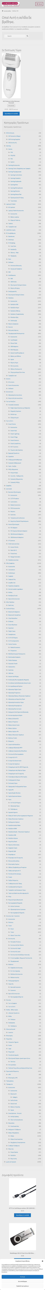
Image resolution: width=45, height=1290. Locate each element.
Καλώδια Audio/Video (14, 825)
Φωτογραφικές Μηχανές (15, 903)
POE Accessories (15, 508)
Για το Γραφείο (12, 1003)
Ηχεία (12, 359)
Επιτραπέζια (12, 1065)
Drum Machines (12, 625)
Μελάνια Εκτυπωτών (17, 974)
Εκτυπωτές (11, 938)
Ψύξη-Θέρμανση (13, 469)
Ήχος (9, 799)
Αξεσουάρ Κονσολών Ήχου (16, 702)
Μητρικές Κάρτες (13, 330)
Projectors (14, 650)
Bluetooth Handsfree (14, 615)
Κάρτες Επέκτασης (13, 845)
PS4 (12, 152)
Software (10, 262)
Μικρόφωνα (11, 854)
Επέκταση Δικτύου (13, 544)
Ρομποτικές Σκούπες (17, 450)
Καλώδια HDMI (12, 828)
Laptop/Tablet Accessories (16, 210)
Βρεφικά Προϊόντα (13, 453)
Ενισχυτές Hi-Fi (12, 757)
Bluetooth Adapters (14, 612)
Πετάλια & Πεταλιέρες (14, 874)
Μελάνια (10, 964)
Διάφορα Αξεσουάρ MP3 (15, 747)
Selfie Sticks (14, 1100)
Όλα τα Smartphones (17, 1120)
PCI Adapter (14, 527)
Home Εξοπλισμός (13, 524)
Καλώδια (10, 298)
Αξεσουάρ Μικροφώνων (15, 705)
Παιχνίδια (9, 1039)
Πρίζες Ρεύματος (13, 880)
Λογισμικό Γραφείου (16, 269)
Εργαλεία (11, 456)
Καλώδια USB (14, 304)
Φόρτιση (10, 1149)
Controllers (14, 502)
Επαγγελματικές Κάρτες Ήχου (17, 770)
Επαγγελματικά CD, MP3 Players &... (18, 767)
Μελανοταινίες (15, 977)
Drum (12, 929)
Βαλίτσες (11, 605)
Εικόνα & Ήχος (10, 608)
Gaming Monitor (15, 191)
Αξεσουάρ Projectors (14, 693)
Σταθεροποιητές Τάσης (15, 883)
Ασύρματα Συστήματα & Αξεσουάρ (18, 712)
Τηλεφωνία (9, 1084)
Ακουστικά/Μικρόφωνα (17, 353)
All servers (11, 382)
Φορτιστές (14, 1158)
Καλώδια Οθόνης (15, 311)
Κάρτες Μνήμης (15, 288)
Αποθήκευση (12, 275)
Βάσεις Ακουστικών (14, 725)
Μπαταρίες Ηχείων (13, 864)
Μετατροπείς (14, 366)
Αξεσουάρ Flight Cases (14, 689)
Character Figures (13, 1042)
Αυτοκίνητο (9, 392)
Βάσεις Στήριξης (15, 1107)
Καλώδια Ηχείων (13, 838)
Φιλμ (9, 896)
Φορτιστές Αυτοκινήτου (15, 398)
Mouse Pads (14, 343)
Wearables (11, 1123)
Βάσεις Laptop (15, 217)
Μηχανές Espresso (16, 411)
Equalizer (11, 628)
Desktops (11, 239)
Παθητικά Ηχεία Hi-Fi (14, 870)
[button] (42, 1261)
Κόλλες (10, 592)
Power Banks (14, 1152)
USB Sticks (14, 282)
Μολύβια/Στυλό (12, 595)
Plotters (10, 922)
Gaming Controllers (16, 175)
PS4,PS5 (13, 155)
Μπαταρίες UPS (12, 1078)
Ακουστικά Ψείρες (13, 676)
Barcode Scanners (16, 987)
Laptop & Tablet (11, 204)
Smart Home (12, 424)
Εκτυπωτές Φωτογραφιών (16, 754)
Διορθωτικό (11, 582)
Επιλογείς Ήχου (12, 783)
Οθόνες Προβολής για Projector (17, 867)
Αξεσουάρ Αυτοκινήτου (15, 395)
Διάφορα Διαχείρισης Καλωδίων (17, 751)
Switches (13, 514)
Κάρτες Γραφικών (13, 324)
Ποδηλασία (11, 1023)
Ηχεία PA (10, 790)
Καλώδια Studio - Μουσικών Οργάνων (19, 832)
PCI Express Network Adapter (19, 531)
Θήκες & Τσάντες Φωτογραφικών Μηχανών (20, 815)
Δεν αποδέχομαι (22, 1281)
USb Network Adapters (17, 534)
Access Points (14, 547)
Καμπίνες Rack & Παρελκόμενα (19, 521)
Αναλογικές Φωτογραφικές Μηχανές (18, 680)
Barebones (11, 236)
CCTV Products (15, 498)
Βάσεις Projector (13, 722)
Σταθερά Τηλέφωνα (14, 1145)
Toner (10, 925)
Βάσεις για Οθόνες (16, 356)
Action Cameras (15, 906)
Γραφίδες (8, 485)
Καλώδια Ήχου (15, 307)
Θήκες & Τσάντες (15, 220)
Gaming (8, 146)
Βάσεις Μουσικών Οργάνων (16, 735)
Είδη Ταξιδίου (10, 602)
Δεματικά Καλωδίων (14, 744)
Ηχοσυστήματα (12, 812)
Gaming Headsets (16, 178)
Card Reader (14, 340)
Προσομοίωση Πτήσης (17, 197)
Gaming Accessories (14, 165)
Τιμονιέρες (14, 201)
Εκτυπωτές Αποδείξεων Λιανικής (20, 955)
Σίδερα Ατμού (15, 417)
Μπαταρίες (9, 1035)
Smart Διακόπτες (16, 443)
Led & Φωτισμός (10, 230)
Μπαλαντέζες (14, 317)
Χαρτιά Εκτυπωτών (14, 599)
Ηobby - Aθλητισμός (12, 1010)
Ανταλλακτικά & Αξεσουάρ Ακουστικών (19, 683)
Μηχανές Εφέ (12, 851)
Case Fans (13, 246)
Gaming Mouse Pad (16, 194)
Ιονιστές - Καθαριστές (17, 476)
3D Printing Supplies (14, 139)
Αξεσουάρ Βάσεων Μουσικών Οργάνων (19, 696)
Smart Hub (14, 430)
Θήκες (12, 1136)
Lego (9, 1048)
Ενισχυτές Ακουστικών (14, 760)
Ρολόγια (13, 1019)
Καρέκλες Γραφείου (13, 586)
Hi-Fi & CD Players (16, 802)
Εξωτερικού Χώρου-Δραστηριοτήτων (19, 1058)
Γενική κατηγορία (13, 1055)
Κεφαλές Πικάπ (12, 848)
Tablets (10, 223)
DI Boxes (10, 621)
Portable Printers (16, 942)
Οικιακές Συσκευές (13, 405)
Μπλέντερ (13, 414)
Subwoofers (11, 667)
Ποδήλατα (14, 1026)
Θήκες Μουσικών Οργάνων (15, 819)
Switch (12, 162)
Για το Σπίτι (9, 421)
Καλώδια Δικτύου (13, 560)
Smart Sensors (15, 440)
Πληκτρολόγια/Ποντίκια (18, 372)
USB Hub (10, 673)
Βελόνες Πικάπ (12, 738)
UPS (9, 1074)
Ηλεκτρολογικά (10, 1029)
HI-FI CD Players (13, 638)
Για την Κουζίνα (10, 401)
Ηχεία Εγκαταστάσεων (14, 796)
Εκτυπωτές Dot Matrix (17, 945)
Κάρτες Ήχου (14, 362)
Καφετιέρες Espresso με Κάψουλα (20, 408)
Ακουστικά (14, 1103)
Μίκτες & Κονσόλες (13, 861)
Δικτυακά (9, 489)
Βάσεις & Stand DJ (13, 718)
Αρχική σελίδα (7, 11)
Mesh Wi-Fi (14, 550)
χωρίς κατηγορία (11, 1162)
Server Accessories (13, 385)
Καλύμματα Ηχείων (14, 822)
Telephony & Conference (18, 518)
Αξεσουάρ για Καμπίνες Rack (16, 699)
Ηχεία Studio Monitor (14, 793)
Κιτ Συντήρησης (15, 971)
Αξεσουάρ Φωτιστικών (14, 709)
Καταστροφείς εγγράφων (15, 589)
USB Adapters (14, 346)
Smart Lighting (15, 434)
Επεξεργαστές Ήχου (14, 780)
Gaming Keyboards (16, 181)
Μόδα (10, 1016)
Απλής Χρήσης (15, 1116)
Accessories (14, 214)
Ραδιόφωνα (14, 809)
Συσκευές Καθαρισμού (14, 463)
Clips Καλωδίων (12, 618)
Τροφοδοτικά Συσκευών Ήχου (17, 890)
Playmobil (11, 1052)
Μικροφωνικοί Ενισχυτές (15, 857)
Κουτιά (10, 327)
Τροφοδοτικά (12, 227)
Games (10, 149)
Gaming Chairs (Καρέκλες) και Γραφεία (19, 168)
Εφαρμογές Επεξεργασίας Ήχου (17, 786)
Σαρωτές (10, 984)
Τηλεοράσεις (10, 1081)
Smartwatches (15, 1126)
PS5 (12, 159)
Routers (13, 511)
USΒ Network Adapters (17, 537)
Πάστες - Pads (15, 252)
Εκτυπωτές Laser (15, 951)
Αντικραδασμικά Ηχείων (15, 686)
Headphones (12, 634)
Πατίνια (13, 1061)
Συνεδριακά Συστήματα (15, 887)
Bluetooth (14, 1094)
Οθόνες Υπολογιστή (16, 369)
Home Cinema (12, 644)
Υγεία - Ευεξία (12, 466)
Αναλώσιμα (11, 573)
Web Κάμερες (14, 350)
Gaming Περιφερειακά (14, 172)
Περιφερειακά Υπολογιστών (16, 333)
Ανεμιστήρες (14, 472)
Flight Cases (11, 631)
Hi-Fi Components (13, 641)
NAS (12, 278)
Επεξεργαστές (12, 291)
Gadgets (15, 1097)
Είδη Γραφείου (10, 563)
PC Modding (11, 243)
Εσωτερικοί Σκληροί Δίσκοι (16, 295)
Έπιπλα (8, 1000)
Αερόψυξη (13, 249)
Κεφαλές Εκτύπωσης (16, 968)
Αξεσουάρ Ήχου (15, 806)
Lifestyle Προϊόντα (13, 1013)
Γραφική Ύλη (12, 579)
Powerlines (14, 553)
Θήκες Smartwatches (17, 1139)
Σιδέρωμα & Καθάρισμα (15, 459)
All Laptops (11, 207)
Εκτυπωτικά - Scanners (13, 916)
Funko (10, 1045)
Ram (9, 259)
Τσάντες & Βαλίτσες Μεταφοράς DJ (18, 893)
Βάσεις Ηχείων (12, 728)
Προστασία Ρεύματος (12, 1071)
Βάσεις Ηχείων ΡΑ (13, 731)
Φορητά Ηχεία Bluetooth (15, 900)
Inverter (10, 1032)
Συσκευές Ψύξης (15, 482)
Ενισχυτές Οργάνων (14, 764)
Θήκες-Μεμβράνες (13, 1133)
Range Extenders (15, 557)
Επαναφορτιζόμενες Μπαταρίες (17, 777)
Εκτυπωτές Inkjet (16, 948)
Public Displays (12, 660)
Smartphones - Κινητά (14, 1113)
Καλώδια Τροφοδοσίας (17, 314)
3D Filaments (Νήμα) (14, 136)
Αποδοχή (22, 1277)
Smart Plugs (14, 437)
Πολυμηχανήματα (13, 981)
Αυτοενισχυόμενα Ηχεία (15, 715)
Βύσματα (11, 741)
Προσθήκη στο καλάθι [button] (11, 113)
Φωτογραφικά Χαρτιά (17, 997)
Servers (8, 379)
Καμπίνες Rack (12, 841)
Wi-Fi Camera (14, 447)
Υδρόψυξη (13, 256)
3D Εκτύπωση (10, 133)
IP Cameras (11, 540)
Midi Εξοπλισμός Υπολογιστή (16, 654)
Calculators (11, 570)
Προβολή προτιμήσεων (22, 1286)
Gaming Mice (14, 184)
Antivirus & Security (16, 265)
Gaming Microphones (17, 188)
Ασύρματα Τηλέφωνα (14, 1129)
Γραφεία (10, 576)
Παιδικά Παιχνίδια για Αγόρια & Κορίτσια (20, 1068)
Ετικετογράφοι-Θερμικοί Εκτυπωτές (21, 958)
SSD (9, 272)
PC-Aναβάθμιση (10, 233)
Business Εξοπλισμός (14, 492)
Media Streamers (15, 647)
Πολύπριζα (14, 320)
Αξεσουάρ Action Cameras (18, 909)
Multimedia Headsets (14, 657)
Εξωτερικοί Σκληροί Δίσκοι (18, 285)
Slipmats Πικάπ (12, 663)
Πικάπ (10, 877)
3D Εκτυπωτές (12, 142)
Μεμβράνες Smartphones (18, 1142)
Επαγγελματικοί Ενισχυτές (16, 773)
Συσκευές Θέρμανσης (17, 479)
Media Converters (15, 505)
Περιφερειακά (15, 961)
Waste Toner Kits (15, 935)
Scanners (13, 990)
